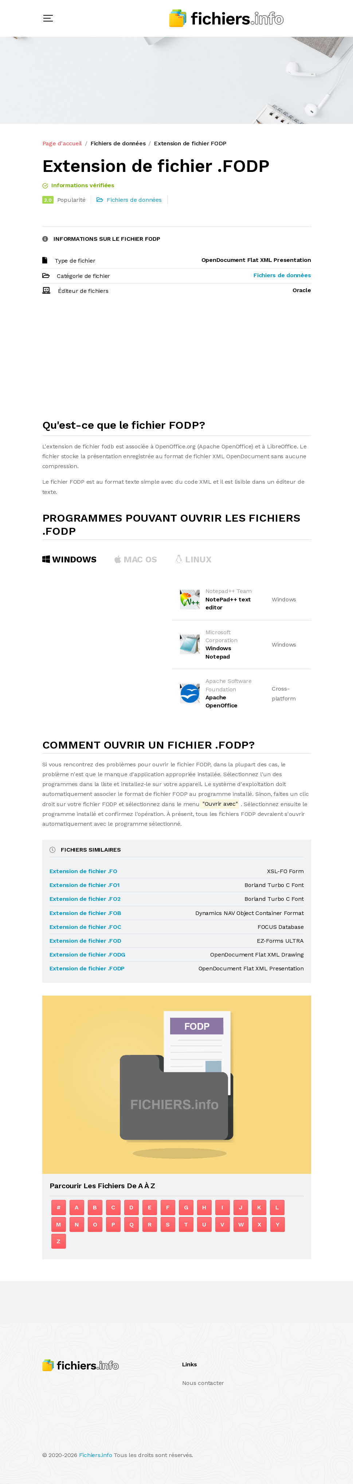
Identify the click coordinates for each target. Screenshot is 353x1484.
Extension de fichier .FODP (87, 968)
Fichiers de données (117, 143)
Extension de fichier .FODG (88, 954)
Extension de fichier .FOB (85, 913)
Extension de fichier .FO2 (85, 898)
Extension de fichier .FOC (85, 926)
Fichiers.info (95, 1455)
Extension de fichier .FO (83, 871)
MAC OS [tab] (135, 559)
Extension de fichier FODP (190, 143)
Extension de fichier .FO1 (85, 885)
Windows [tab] (69, 559)
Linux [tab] (193, 559)
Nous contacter (203, 1382)
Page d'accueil (62, 143)
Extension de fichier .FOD (85, 940)
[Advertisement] (176, 360)
